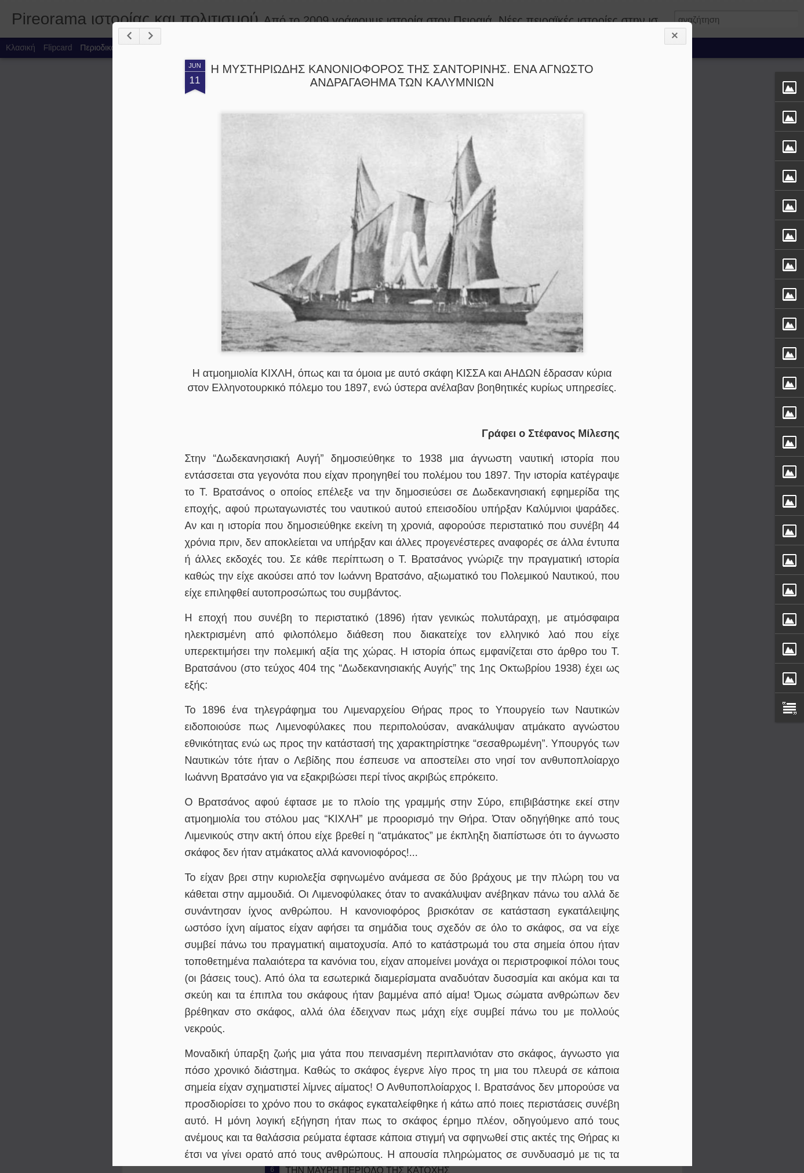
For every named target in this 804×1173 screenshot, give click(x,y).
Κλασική (20, 47)
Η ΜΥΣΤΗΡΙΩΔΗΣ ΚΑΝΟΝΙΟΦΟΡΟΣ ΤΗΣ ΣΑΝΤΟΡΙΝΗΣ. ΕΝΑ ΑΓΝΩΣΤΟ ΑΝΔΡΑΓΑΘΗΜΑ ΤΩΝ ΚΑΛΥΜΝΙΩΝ (401, 76)
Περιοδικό (97, 47)
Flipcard (57, 47)
